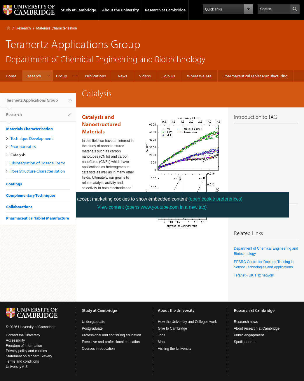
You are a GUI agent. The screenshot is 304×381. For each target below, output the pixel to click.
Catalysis (18, 154)
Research (23, 28)
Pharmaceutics (23, 146)
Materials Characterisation (56, 28)
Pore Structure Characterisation (38, 171)
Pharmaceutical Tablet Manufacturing (255, 76)
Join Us (169, 76)
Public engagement (249, 335)
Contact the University (23, 335)
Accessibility (15, 340)
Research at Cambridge (165, 10)
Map (161, 342)
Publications (95, 76)
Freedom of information (24, 346)
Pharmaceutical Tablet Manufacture (37, 218)
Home (8, 28)
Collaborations (19, 206)
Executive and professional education (111, 342)
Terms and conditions (22, 361)
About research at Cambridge (257, 328)
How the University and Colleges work (187, 322)
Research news (246, 322)
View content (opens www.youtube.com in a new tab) (152, 207)
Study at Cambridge (78, 10)
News (122, 76)
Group (61, 76)
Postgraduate (92, 328)
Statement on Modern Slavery (29, 356)
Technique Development (32, 138)
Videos (145, 76)
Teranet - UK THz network (254, 275)
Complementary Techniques (30, 195)
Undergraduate (93, 322)
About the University (120, 10)
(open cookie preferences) (215, 198)
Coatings (14, 184)
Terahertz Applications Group (32, 102)
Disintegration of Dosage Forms (38, 163)
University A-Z (17, 367)
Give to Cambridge (172, 328)
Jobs (161, 335)
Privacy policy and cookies (26, 351)
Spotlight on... (244, 342)
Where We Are (199, 76)
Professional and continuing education (111, 335)
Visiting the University (174, 349)
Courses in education (98, 349)
